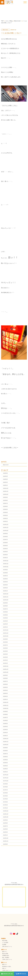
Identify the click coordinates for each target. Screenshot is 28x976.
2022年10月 (5, 599)
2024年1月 (5, 557)
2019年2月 (5, 732)
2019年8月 (5, 714)
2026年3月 (5, 479)
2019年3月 (5, 729)
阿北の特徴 (4, 940)
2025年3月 (5, 515)
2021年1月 (5, 663)
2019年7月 (5, 717)
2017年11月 (5, 777)
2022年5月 (5, 615)
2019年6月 (5, 720)
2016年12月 (5, 811)
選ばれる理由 (5, 953)
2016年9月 (5, 820)
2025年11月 (5, 491)
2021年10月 (5, 636)
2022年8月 (5, 605)
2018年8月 (5, 750)
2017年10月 (5, 780)
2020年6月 (5, 684)
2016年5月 (5, 832)
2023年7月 (5, 575)
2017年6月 (5, 792)
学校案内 (3, 938)
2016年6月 (5, 829)
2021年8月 (5, 642)
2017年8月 (5, 786)
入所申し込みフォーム (7, 959)
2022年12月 (5, 593)
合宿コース (4, 949)
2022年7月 (5, 609)
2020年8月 (5, 678)
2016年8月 (5, 823)
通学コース (4, 962)
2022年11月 (5, 596)
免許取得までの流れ (6, 966)
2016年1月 (5, 835)
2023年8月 (5, 572)
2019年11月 (5, 705)
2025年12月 (5, 488)
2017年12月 (5, 774)
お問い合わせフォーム (7, 946)
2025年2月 (5, 518)
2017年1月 (5, 808)
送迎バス (4, 968)
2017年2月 (5, 804)
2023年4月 (5, 581)
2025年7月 (5, 503)
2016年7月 (5, 826)
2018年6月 (5, 756)
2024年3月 (5, 551)
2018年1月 (5, 771)
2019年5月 (5, 723)
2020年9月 (5, 675)
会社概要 (4, 944)
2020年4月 (5, 690)
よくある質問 (5, 942)
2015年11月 (5, 841)
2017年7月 (5, 789)
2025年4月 (5, 512)
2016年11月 (5, 814)
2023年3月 (5, 584)
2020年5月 (5, 687)
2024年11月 (5, 527)
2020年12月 (5, 666)
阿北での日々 (6, 464)
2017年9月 (5, 783)
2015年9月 (5, 844)
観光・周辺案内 (5, 957)
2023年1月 (5, 590)
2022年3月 (5, 621)
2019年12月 (5, 702)
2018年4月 (5, 762)
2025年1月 (5, 521)
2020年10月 (5, 672)
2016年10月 (5, 817)
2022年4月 (5, 618)
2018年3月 (5, 765)
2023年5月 (5, 578)
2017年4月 (5, 798)
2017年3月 (5, 802)
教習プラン (4, 951)
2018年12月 (5, 738)
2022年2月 (5, 624)
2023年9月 (5, 569)
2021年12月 (5, 630)
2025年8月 (5, 500)
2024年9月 (5, 533)
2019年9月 (5, 711)
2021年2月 (5, 660)
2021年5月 (5, 651)
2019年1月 (5, 735)
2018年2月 (5, 768)
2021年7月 (5, 645)
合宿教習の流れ (5, 955)
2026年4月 (5, 476)
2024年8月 (5, 536)
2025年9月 (5, 497)
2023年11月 (5, 563)
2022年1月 (5, 627)
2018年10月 (5, 744)
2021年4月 (5, 654)
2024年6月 (5, 542)
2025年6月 (5, 506)
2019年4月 (5, 726)
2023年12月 (5, 560)
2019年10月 (5, 708)
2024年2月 (5, 554)
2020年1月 (5, 699)
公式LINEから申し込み (7, 973)
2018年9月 (5, 747)
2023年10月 (5, 566)
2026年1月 (5, 485)
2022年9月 (5, 602)
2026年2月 (5, 482)
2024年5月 (5, 545)
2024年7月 (5, 539)
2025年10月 (5, 494)
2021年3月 (5, 657)
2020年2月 (5, 696)
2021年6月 (5, 648)
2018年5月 (5, 759)
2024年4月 (5, 548)
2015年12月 (5, 838)
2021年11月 (5, 633)
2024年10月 (5, 530)
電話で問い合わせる (21, 973)
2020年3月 (5, 693)
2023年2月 (5, 587)
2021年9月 (5, 639)
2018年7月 (5, 753)
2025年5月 (5, 509)
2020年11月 (5, 669)
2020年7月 (5, 681)
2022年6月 (5, 611)
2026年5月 (5, 473)
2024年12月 (5, 524)
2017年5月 (5, 795)
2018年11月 (5, 741)
